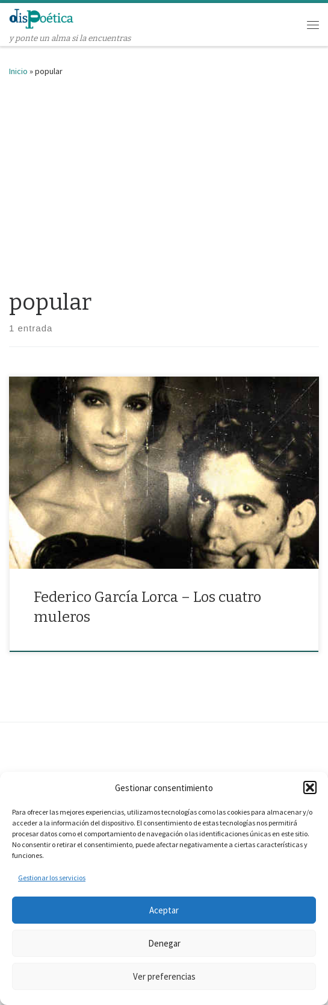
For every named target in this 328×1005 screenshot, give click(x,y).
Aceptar (164, 910)
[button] (310, 787)
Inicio (18, 71)
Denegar (164, 943)
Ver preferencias (164, 976)
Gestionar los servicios (51, 877)
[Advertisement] (164, 180)
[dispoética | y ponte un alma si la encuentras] (41, 18)
